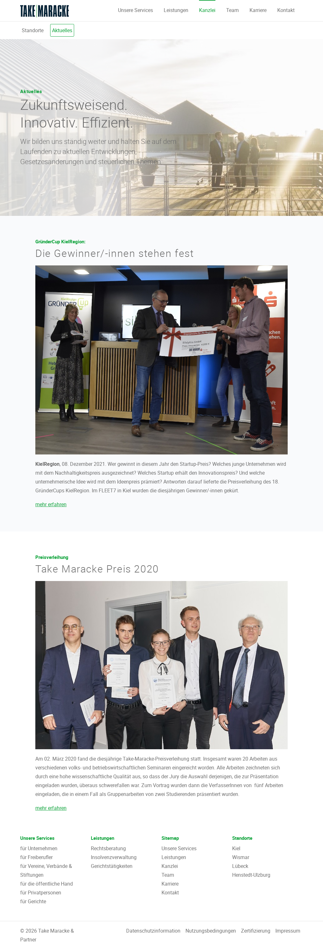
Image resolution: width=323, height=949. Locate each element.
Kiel (236, 848)
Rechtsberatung (108, 848)
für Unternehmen (38, 848)
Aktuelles (62, 30)
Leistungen (176, 10)
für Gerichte (33, 901)
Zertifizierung (255, 930)
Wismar (240, 857)
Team (232, 10)
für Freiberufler (36, 857)
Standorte (33, 30)
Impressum (287, 930)
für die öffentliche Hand (46, 883)
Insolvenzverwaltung (114, 857)
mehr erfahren (51, 504)
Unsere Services (135, 10)
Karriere (258, 10)
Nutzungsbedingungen (210, 930)
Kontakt (286, 10)
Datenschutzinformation (153, 930)
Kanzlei (207, 10)
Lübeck (240, 866)
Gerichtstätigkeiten (111, 866)
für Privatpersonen (40, 892)
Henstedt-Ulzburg (251, 874)
